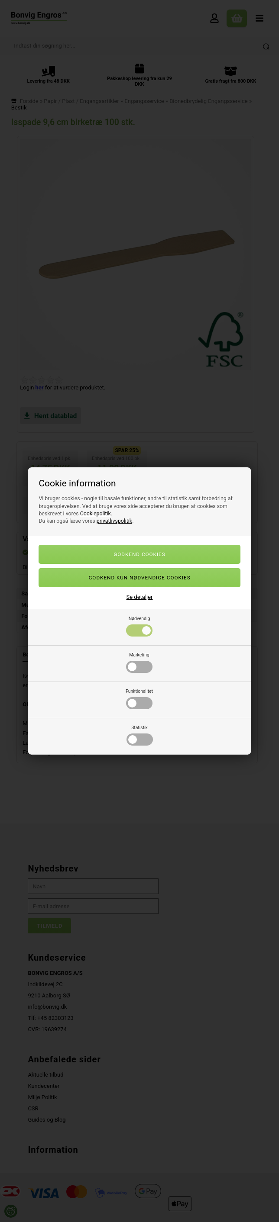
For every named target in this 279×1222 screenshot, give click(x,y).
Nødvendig (139, 626)
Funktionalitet (139, 698)
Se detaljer (140, 597)
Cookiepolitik (95, 514)
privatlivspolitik (114, 521)
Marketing (139, 662)
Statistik (140, 735)
